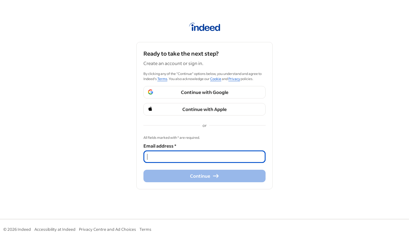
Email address (159, 146)
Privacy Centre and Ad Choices (107, 229)
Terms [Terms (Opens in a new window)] (162, 79)
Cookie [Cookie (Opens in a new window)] (215, 79)
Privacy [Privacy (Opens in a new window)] (234, 79)
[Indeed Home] (205, 28)
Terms (145, 229)
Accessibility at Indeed (55, 229)
